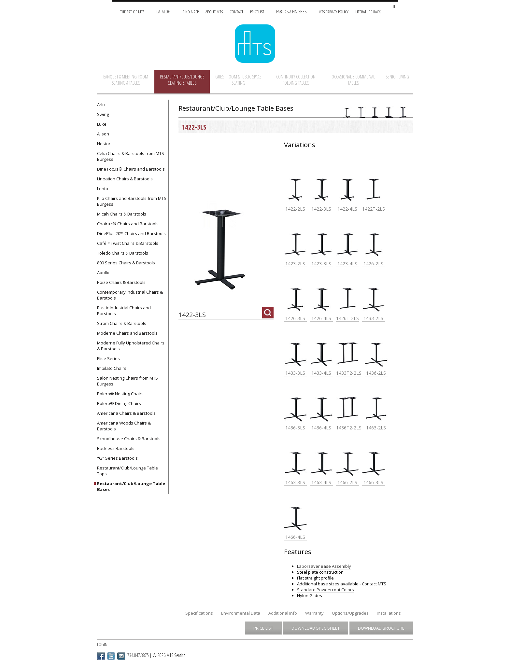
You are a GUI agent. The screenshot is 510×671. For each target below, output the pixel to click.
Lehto (102, 188)
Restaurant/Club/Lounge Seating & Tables (182, 80)
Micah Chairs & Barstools (121, 214)
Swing (103, 114)
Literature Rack (368, 11)
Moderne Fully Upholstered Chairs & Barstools (130, 346)
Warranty (314, 613)
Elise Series (108, 358)
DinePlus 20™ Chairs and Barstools (131, 233)
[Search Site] (393, 7)
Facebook (101, 656)
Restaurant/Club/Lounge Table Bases (131, 486)
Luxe (101, 124)
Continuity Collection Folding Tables (296, 80)
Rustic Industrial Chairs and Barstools (124, 310)
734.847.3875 (138, 655)
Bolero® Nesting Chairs (120, 394)
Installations (389, 613)
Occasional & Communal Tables (353, 80)
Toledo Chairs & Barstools (122, 253)
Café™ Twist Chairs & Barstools (127, 243)
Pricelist (257, 11)
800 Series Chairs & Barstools (126, 263)
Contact (236, 11)
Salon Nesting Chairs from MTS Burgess (127, 381)
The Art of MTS (132, 11)
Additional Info (282, 613)
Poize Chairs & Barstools (121, 282)
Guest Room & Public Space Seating (238, 80)
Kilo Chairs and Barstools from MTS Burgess (131, 201)
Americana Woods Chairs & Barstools (124, 426)
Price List (263, 628)
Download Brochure (381, 628)
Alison (103, 134)
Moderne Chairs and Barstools (127, 333)
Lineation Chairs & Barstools (125, 179)
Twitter (111, 656)
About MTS (214, 11)
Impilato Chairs (111, 368)
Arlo (101, 104)
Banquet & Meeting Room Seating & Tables (125, 80)
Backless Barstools (116, 448)
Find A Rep (191, 11)
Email (121, 656)
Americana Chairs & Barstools (126, 413)
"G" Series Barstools (117, 458)
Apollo (103, 272)
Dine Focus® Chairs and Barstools (131, 169)
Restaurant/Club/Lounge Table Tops (127, 471)
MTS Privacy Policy (333, 11)
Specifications (199, 613)
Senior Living (397, 77)
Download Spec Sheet (315, 628)
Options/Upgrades (350, 613)
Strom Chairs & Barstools (121, 323)
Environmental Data (240, 613)
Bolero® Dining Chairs (119, 403)
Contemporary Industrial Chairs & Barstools (130, 295)
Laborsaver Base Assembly (324, 566)
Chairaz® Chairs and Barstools (128, 224)
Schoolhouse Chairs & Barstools (129, 438)
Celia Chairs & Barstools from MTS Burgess (130, 156)
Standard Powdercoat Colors (325, 590)
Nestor (103, 144)
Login (102, 644)
